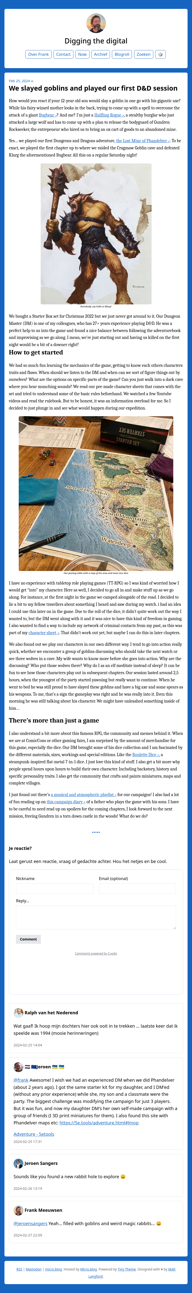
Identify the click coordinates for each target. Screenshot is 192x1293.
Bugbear (46, 115)
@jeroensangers (30, 1223)
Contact (63, 54)
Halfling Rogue (107, 115)
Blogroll (122, 54)
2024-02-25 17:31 (28, 1141)
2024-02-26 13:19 (28, 1188)
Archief (100, 54)
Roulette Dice (144, 754)
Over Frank (38, 54)
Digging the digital (96, 40)
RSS (19, 1269)
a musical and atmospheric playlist (82, 794)
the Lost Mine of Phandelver (141, 140)
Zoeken (144, 54)
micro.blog (53, 1269)
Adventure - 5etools (34, 1134)
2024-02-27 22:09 (28, 1235)
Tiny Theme (127, 1269)
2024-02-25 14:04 (28, 1045)
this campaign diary (65, 801)
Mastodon (34, 1269)
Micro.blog (88, 1269)
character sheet (42, 632)
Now (82, 54)
